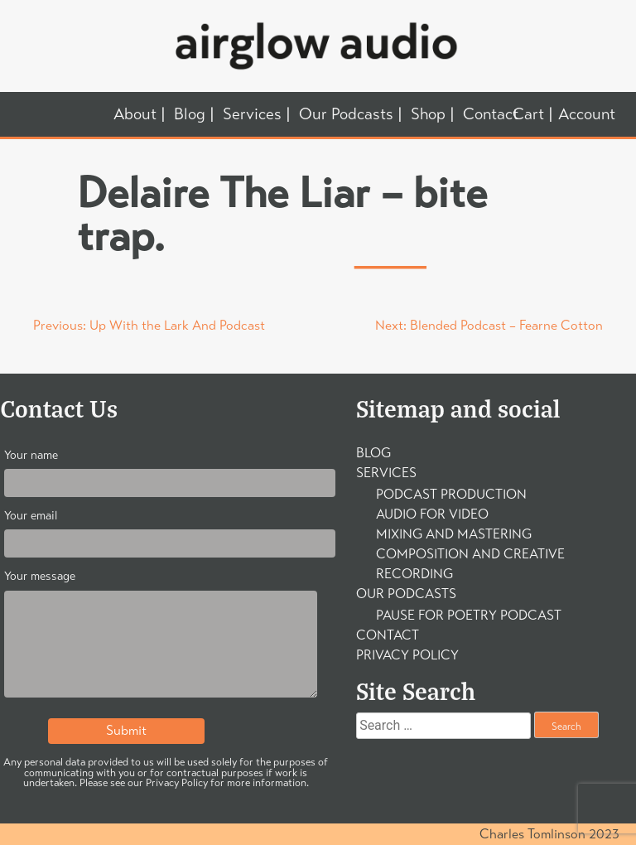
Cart (528, 114)
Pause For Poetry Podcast (468, 615)
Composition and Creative (470, 554)
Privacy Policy (407, 655)
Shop (428, 114)
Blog (189, 114)
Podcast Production (451, 494)
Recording (414, 574)
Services (252, 114)
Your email (160, 530)
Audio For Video (432, 514)
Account (586, 114)
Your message (160, 637)
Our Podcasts (346, 114)
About (135, 114)
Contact (490, 114)
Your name (160, 469)
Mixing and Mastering (454, 534)
